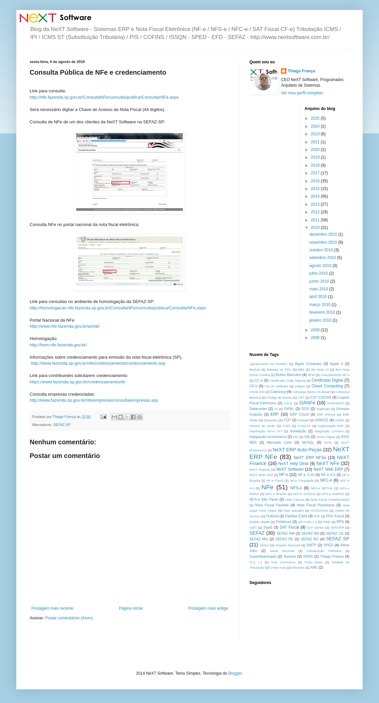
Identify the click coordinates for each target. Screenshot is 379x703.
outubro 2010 (321, 250)
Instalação (298, 431)
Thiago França (301, 71)
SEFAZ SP (62, 425)
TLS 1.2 (255, 562)
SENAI (264, 545)
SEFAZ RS (310, 539)
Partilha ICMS (296, 516)
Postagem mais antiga (208, 608)
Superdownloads (262, 556)
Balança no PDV (279, 369)
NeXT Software (290, 469)
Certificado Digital (327, 380)
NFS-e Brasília (275, 494)
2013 (316, 204)
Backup (254, 369)
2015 (316, 188)
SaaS (267, 527)
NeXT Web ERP (328, 469)
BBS (301, 369)
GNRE (339, 420)
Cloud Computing (327, 386)
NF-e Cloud (275, 480)
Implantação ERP (331, 426)
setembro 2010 (323, 257)
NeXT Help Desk (293, 463)
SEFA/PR (337, 527)
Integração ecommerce (267, 437)
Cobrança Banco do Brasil (311, 392)
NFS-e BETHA (321, 488)
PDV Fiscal (335, 516)
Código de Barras (279, 397)
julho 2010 (319, 273)
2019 (316, 157)
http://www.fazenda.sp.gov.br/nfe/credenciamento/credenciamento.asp (98, 363)
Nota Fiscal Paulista (272, 505)
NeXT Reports (259, 469)
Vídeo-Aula (278, 567)
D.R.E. (288, 403)
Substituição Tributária (323, 551)
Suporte (289, 556)
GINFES (321, 420)
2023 (316, 134)
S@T (253, 527)
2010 (316, 227)
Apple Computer (308, 364)
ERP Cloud (299, 414)
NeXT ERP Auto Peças (297, 449)
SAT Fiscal (289, 527)
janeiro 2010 (320, 320)
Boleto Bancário (288, 375)
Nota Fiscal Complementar (330, 499)
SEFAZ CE (335, 533)
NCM (328, 442)
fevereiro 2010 (322, 312)
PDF (317, 516)
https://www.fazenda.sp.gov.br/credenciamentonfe (77, 381)
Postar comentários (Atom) (69, 618)
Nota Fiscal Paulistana (315, 505)
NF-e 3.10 (306, 475)
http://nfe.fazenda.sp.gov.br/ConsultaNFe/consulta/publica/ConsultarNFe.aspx (104, 97)
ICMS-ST (304, 426)
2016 (316, 181)
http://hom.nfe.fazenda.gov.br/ (58, 344)
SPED (328, 545)
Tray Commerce (283, 562)
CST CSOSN (320, 397)
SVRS (308, 556)
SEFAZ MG (258, 539)
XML (314, 567)
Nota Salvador (293, 510)
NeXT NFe (327, 463)
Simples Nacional (287, 545)
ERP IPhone (326, 414)
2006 (316, 337)
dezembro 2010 (323, 234)
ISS (295, 437)
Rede (327, 522)
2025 (316, 118)
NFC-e (326, 480)
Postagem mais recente (52, 608)
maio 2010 (319, 289)
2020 (316, 149)
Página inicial (131, 608)
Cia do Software (276, 386)
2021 (316, 142)
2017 (316, 173)
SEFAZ (257, 533)
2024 (316, 126)
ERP (274, 414)
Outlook (272, 516)
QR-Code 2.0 (307, 522)
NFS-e (296, 488)
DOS (305, 409)
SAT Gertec (315, 527)
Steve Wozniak (282, 551)
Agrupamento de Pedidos (268, 364)
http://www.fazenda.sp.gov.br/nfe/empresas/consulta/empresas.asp (94, 400)
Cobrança (278, 392)
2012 (316, 212)
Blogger (235, 673)
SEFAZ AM (285, 533)
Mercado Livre (279, 442)
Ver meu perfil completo (302, 93)
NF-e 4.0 (328, 475)
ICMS (286, 426)
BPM (311, 375)
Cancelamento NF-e (335, 375)
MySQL (308, 442)
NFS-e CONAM (304, 494)
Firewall (303, 420)
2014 (316, 196)
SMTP (311, 545)
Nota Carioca (294, 499)
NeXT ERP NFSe (310, 457)
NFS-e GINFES (333, 494)
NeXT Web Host (261, 475)
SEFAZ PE (284, 539)
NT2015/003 (319, 510)
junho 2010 (319, 281)
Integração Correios (329, 431)
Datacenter (258, 409)
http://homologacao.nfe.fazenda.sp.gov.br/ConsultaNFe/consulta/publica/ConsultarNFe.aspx (118, 307)
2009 (316, 330)
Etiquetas (270, 420)
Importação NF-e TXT (265, 431)
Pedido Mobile (259, 522)
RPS (340, 522)
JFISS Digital (325, 437)
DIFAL (289, 409)
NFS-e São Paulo (263, 499)
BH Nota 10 (320, 369)
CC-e (258, 380)
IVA (307, 437)
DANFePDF (335, 403)
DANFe (307, 402)
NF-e (283, 474)
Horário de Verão (262, 426)
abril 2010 (318, 296)
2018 (316, 165)
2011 (316, 220)
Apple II (336, 364)
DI (276, 409)
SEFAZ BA (310, 533)
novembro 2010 (323, 242)
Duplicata (323, 409)
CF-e (253, 386)
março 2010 (320, 304)
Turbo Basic (313, 562)
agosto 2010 (320, 265)
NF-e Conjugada (302, 480)
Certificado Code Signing (287, 380)
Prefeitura (283, 522)
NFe (267, 487)
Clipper (300, 386)
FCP (287, 420)
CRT (301, 397)
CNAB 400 (256, 392)
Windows (298, 567)
